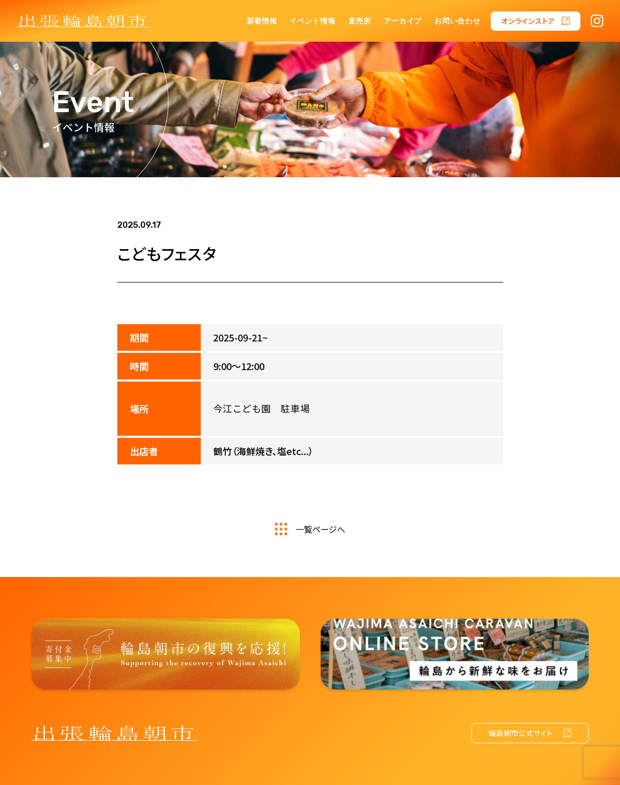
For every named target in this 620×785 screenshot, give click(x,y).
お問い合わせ (457, 21)
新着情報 (262, 21)
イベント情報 (312, 21)
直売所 (359, 21)
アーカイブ (403, 21)
